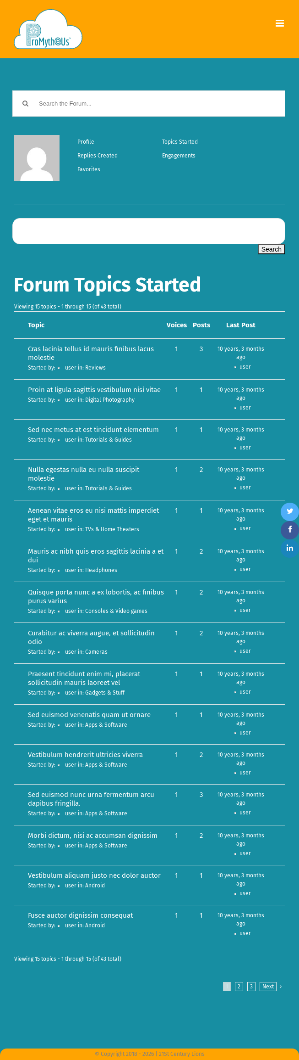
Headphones (101, 570)
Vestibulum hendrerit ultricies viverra (85, 755)
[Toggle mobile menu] (280, 23)
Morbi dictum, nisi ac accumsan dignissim (93, 835)
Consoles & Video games (116, 611)
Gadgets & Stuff (105, 693)
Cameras (96, 652)
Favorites (88, 169)
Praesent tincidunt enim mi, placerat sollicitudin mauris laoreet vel (84, 678)
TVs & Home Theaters (112, 529)
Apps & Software (106, 725)
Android (95, 885)
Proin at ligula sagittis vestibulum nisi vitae (94, 390)
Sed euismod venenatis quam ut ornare (89, 715)
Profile (85, 142)
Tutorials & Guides (108, 440)
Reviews (95, 368)
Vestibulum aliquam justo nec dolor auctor (94, 875)
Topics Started (180, 142)
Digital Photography (110, 400)
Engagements (179, 155)
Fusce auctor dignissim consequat (80, 915)
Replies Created (97, 155)
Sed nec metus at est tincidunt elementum (93, 430)
